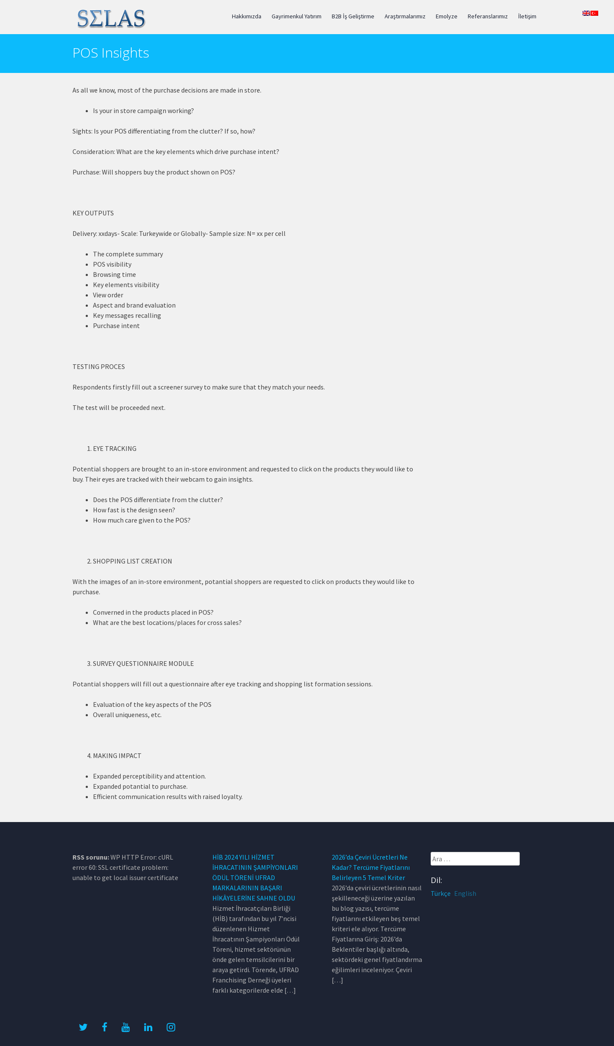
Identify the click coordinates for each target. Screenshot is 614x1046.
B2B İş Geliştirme (353, 16)
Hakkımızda (246, 16)
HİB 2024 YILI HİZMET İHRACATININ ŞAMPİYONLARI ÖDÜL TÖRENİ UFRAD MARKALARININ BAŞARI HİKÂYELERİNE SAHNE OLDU (255, 877)
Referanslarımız (488, 16)
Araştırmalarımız (405, 16)
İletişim (527, 16)
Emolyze (447, 16)
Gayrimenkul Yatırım (296, 16)
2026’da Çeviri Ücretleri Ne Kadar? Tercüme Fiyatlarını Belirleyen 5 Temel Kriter (371, 867)
